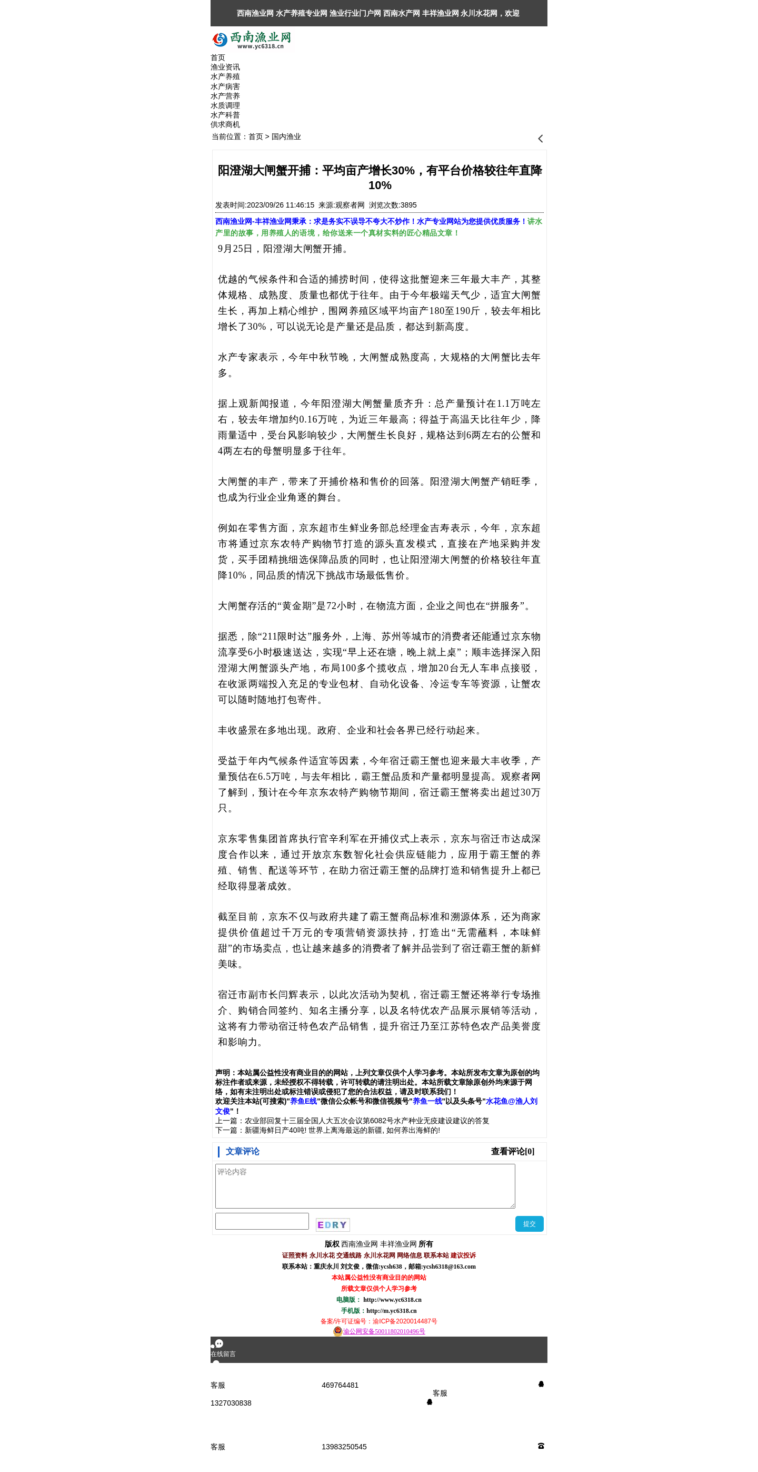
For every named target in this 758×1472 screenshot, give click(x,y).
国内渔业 (286, 136)
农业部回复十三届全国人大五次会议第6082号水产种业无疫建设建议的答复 (367, 1120)
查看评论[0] (513, 1151)
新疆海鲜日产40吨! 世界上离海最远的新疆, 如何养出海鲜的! (342, 1130)
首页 (255, 136)
